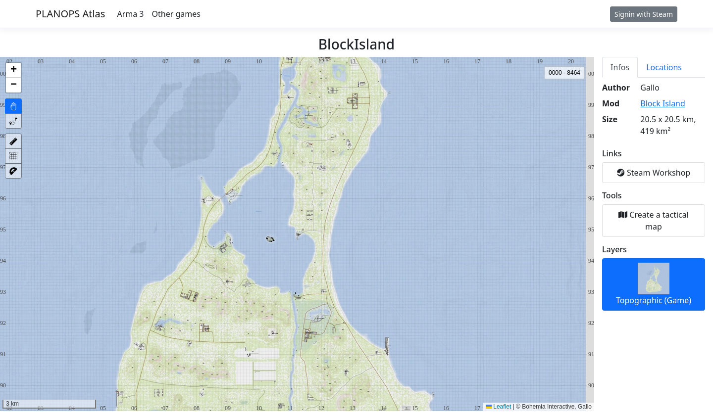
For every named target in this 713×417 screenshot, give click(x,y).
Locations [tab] (664, 67)
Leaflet (498, 406)
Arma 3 (130, 13)
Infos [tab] (620, 67)
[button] (13, 70)
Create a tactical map (653, 220)
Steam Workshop (653, 172)
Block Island (662, 103)
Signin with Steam (643, 14)
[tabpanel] (653, 196)
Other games (176, 13)
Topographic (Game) (653, 284)
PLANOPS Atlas (70, 13)
